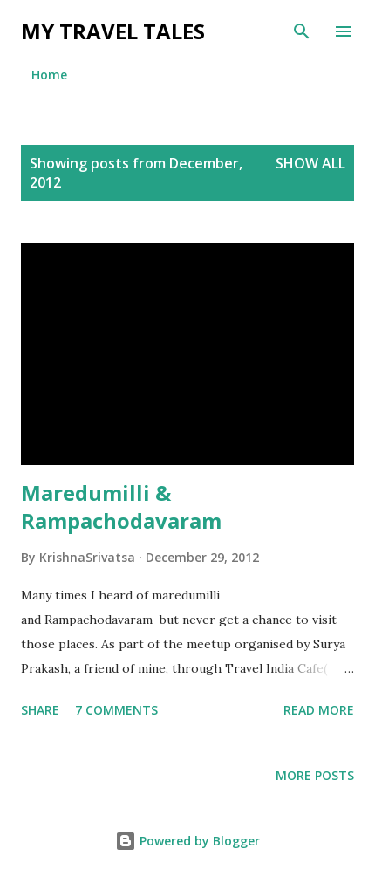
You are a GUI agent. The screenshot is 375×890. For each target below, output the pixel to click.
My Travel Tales (113, 31)
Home (49, 74)
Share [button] (40, 710)
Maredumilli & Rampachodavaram (121, 506)
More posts (315, 775)
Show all (310, 163)
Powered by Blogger (187, 840)
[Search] (301, 31)
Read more (318, 710)
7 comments (116, 710)
